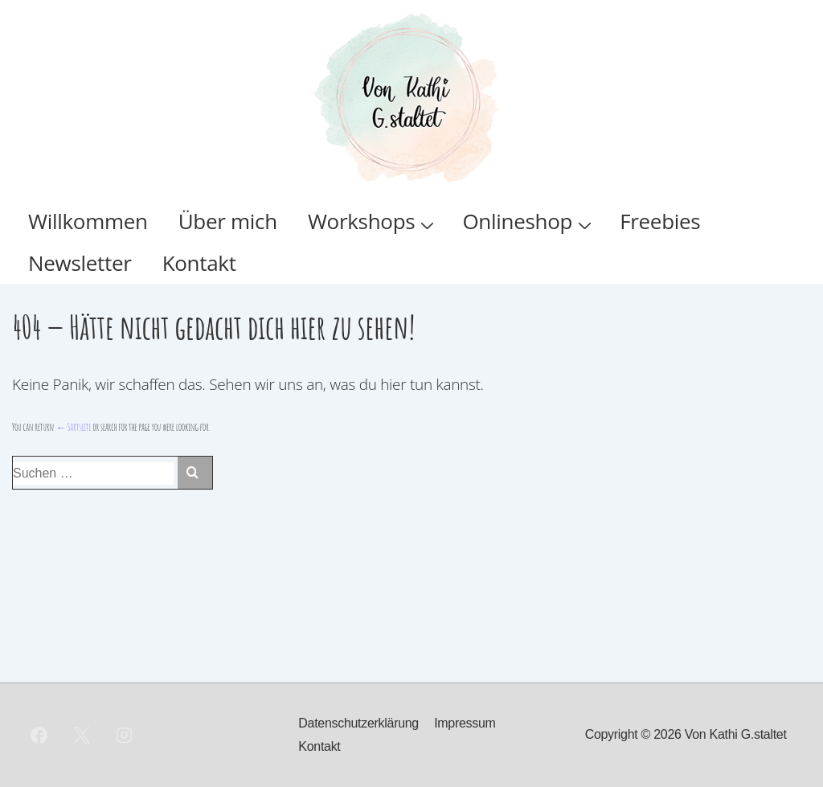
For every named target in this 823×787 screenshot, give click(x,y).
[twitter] (82, 735)
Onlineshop (529, 221)
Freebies (660, 221)
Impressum (464, 723)
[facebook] (39, 735)
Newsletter (80, 262)
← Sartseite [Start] (73, 426)
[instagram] (124, 735)
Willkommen (88, 221)
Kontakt (199, 262)
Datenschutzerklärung (358, 723)
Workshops (373, 221)
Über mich (227, 221)
